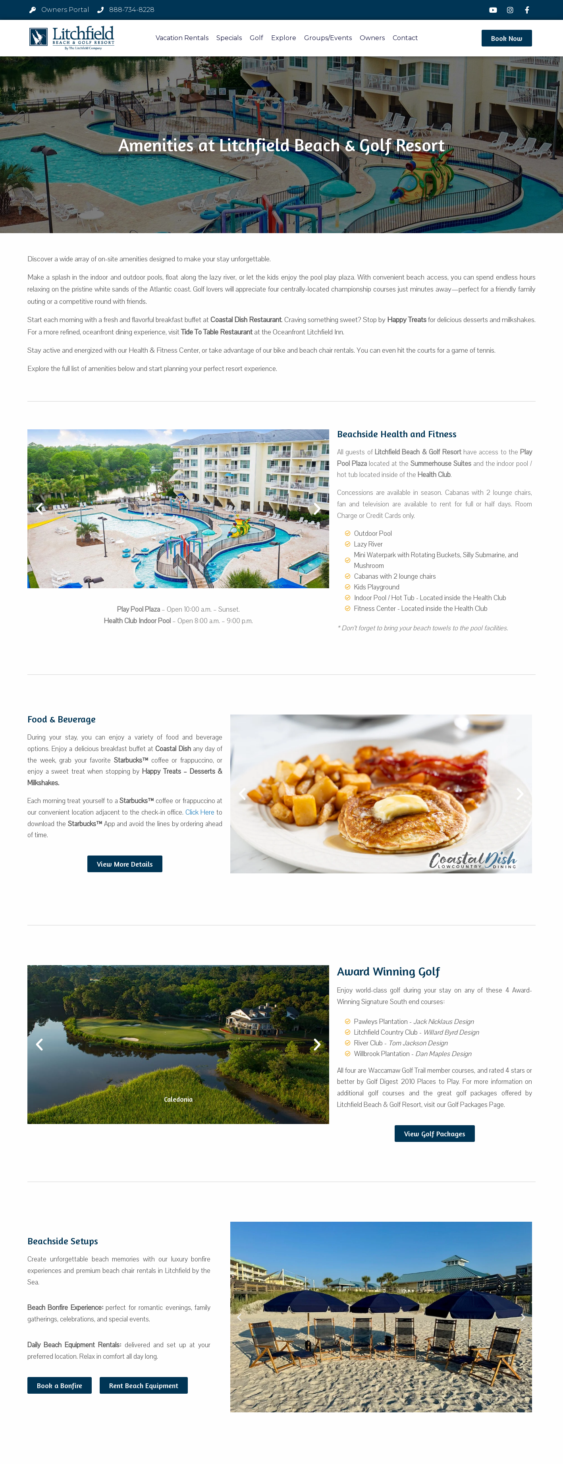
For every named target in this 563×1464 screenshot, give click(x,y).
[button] (507, 38)
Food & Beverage (61, 719)
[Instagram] (511, 10)
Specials (229, 38)
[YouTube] (494, 10)
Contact (405, 38)
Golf (256, 38)
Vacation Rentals (182, 38)
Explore (283, 38)
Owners (372, 38)
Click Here (199, 812)
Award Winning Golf (388, 971)
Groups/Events (328, 38)
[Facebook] (528, 10)
